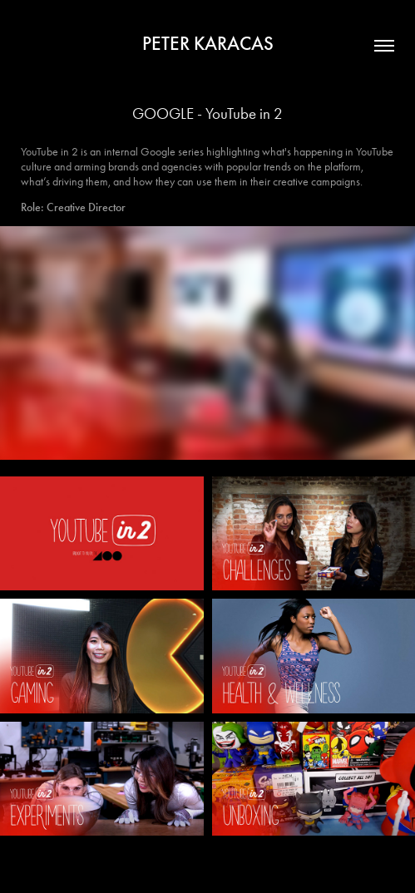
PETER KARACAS (208, 43)
